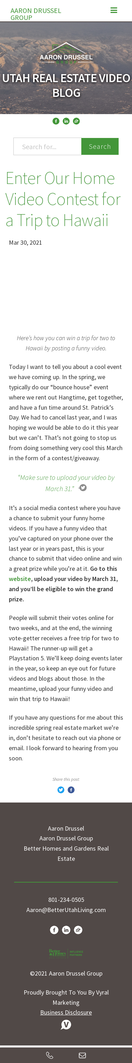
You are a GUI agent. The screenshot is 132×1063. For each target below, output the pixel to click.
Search (100, 146)
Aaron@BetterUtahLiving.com (66, 910)
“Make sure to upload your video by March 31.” (66, 483)
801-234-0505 (66, 900)
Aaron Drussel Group (36, 12)
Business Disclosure (66, 1012)
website (20, 579)
